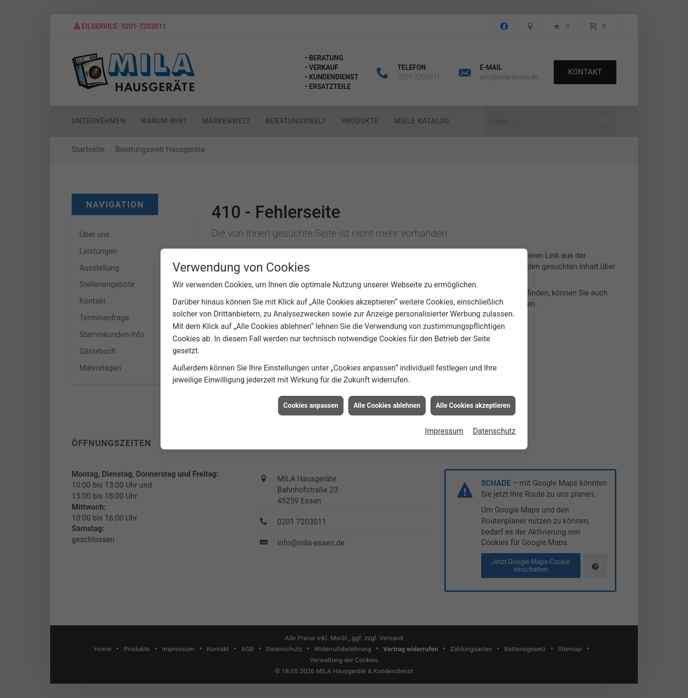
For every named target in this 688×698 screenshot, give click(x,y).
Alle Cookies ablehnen (387, 395)
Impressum (444, 421)
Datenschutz (494, 421)
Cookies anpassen (310, 395)
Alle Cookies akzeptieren (473, 395)
